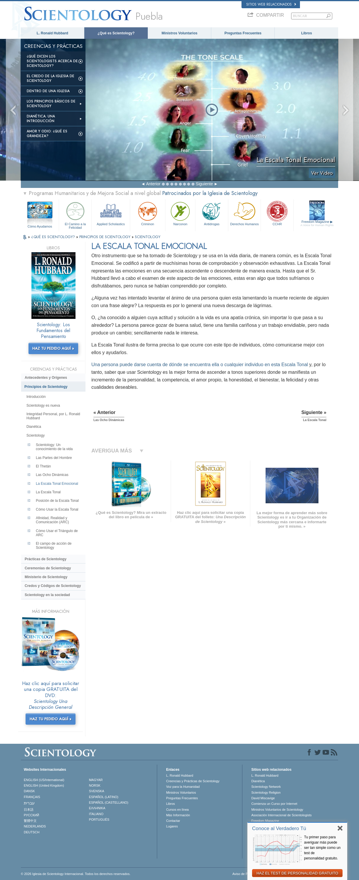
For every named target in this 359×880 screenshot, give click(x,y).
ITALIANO (96, 814)
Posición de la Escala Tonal (57, 501)
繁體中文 (30, 820)
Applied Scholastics (110, 213)
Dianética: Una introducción (41, 119)
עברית (29, 803)
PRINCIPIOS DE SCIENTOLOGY (105, 237)
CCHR (277, 213)
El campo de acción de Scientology (53, 545)
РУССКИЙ (31, 815)
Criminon (148, 213)
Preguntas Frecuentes (242, 33)
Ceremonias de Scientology (48, 568)
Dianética (33, 427)
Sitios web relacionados (271, 4)
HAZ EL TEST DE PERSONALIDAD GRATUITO (297, 873)
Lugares (172, 826)
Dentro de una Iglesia (48, 91)
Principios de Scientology (46, 387)
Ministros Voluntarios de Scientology (277, 809)
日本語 (28, 809)
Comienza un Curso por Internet (274, 803)
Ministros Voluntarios (179, 33)
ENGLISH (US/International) (44, 780)
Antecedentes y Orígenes (46, 378)
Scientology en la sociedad (47, 595)
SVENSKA (96, 791)
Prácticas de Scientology (45, 559)
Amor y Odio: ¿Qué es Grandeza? (47, 134)
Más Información (178, 815)
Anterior (153, 183)
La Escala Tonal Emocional (57, 484)
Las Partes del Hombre (54, 458)
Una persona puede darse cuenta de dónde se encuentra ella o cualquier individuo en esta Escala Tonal (199, 364)
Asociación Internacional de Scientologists (281, 815)
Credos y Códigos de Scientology (53, 586)
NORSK (94, 785)
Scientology (35, 435)
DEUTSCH (31, 832)
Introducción (36, 397)
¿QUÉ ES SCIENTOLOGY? (53, 237)
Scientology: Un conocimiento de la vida (54, 447)
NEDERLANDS (35, 826)
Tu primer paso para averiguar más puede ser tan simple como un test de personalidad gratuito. (322, 847)
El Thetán (43, 466)
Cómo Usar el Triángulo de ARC (57, 533)
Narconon (180, 213)
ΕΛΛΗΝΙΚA (97, 808)
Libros (306, 33)
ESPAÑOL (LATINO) (103, 797)
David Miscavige (263, 798)
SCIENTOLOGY (147, 237)
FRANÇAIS (32, 797)
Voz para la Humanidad (182, 786)
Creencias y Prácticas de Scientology (192, 781)
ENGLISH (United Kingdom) (44, 785)
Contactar (173, 820)
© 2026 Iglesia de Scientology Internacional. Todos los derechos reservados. (75, 874)
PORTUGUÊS (99, 819)
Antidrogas (211, 213)
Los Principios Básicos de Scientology (51, 104)
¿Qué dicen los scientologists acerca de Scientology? (52, 61)
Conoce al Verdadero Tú (279, 828)
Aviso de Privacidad (246, 874)
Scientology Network (266, 786)
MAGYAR (96, 780)
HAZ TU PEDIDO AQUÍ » (53, 348)
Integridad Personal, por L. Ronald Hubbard (53, 416)
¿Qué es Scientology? (116, 33)
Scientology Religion (266, 792)
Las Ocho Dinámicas (52, 475)
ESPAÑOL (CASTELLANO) (108, 802)
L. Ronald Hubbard (52, 33)
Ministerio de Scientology (46, 577)
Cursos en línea (177, 809)
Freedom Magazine (317, 223)
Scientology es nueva (43, 405)
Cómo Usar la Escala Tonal (57, 509)
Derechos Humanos (244, 213)
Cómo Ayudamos (40, 226)
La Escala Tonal (48, 492)
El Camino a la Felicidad (75, 214)
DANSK (29, 791)
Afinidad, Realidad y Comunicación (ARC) (52, 520)
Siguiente (204, 183)
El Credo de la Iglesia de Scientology (50, 78)
